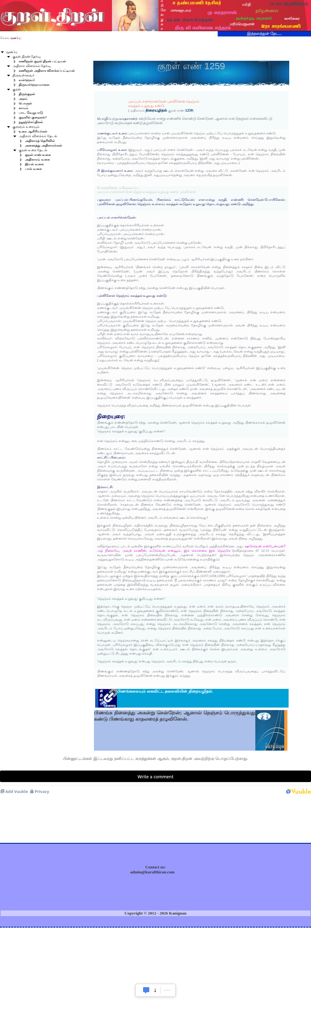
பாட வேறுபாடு (31, 112)
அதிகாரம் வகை (37, 159)
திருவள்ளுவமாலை (34, 84)
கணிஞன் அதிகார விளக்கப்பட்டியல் (47, 70)
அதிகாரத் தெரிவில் (40, 140)
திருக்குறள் (27, 94)
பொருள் (25, 103)
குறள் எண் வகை (38, 154)
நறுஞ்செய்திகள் (31, 122)
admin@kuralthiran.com (152, 872)
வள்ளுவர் (27, 80)
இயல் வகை (34, 164)
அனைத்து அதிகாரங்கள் (43, 145)
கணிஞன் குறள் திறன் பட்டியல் (42, 61)
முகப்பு (11, 52)
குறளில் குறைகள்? (33, 117)
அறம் (23, 98)
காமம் (23, 108)
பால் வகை (33, 169)
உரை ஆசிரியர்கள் (33, 131)
